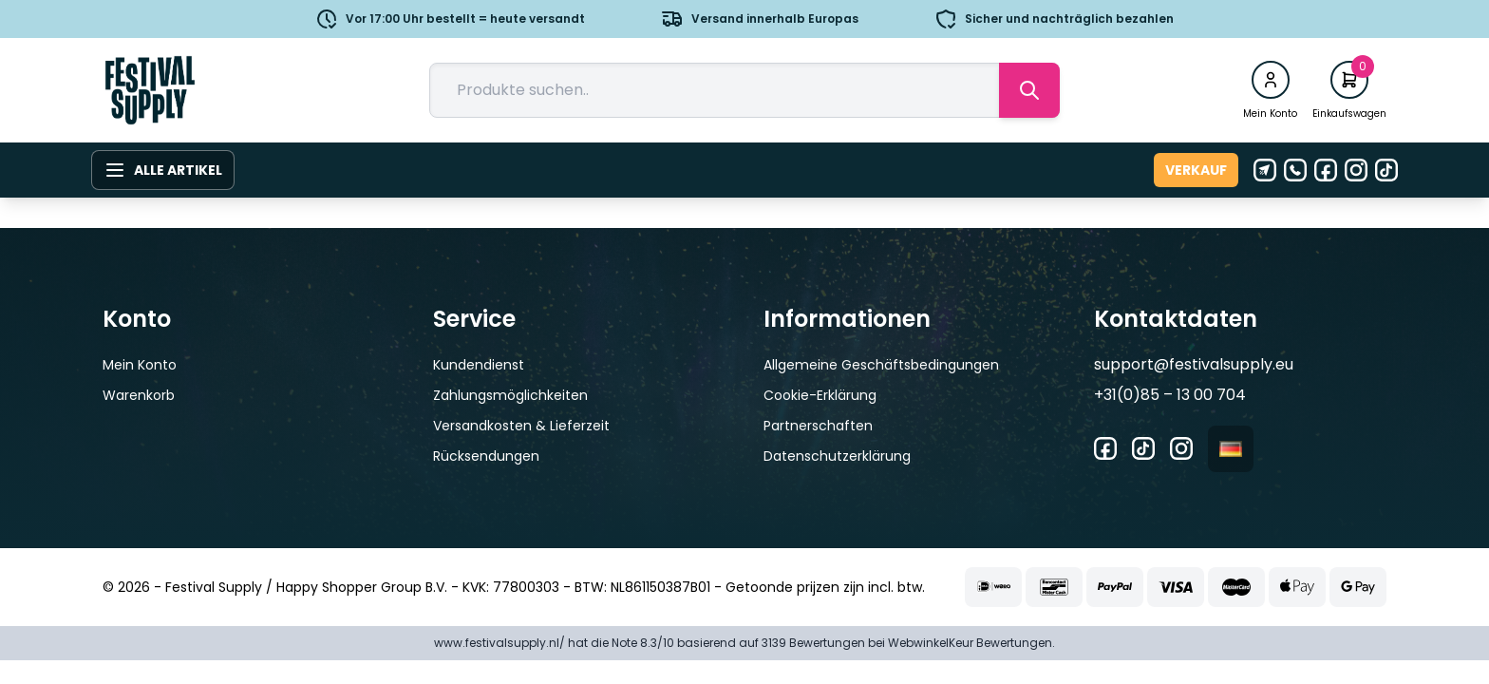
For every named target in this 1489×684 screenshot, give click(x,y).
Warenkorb (139, 395)
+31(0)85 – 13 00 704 (1170, 395)
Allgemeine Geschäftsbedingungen (881, 364)
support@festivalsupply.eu (1193, 364)
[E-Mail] (1264, 170)
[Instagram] (1356, 170)
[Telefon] (1295, 170)
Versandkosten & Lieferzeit (521, 425)
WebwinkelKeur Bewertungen (970, 643)
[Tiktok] (1386, 170)
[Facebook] (1325, 170)
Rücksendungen (486, 456)
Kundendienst (478, 364)
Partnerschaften (818, 425)
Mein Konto (140, 364)
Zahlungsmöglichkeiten (510, 395)
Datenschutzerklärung (837, 456)
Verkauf (1196, 170)
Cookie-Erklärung (819, 395)
